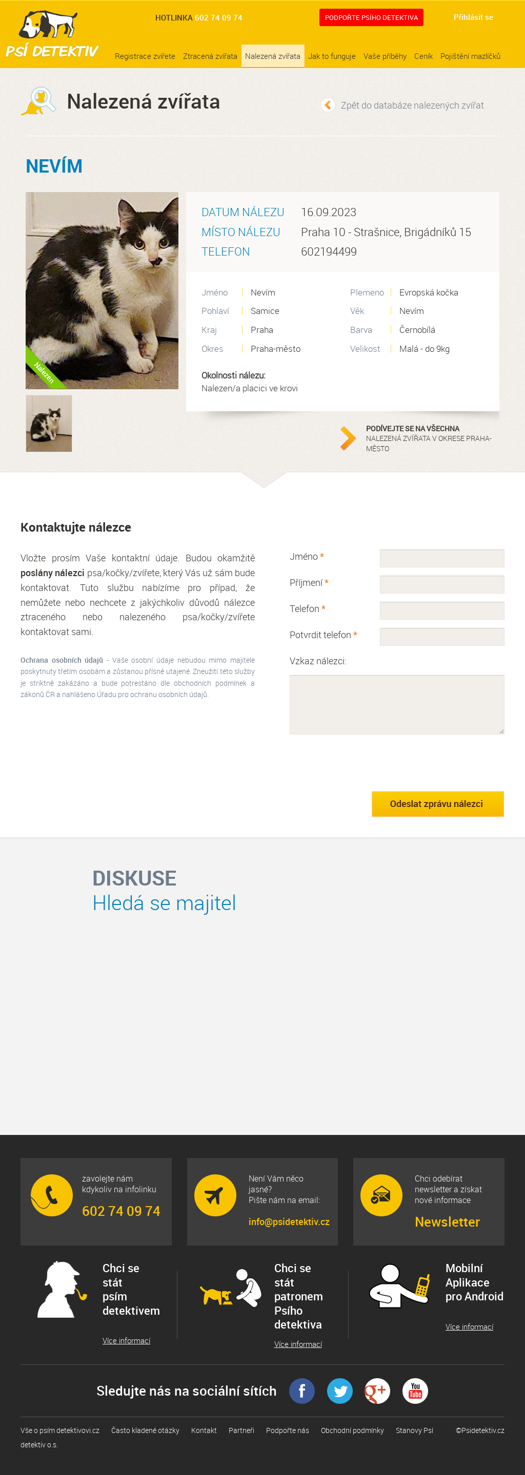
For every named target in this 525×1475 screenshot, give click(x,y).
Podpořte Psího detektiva (371, 17)
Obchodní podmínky (352, 1430)
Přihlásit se (473, 17)
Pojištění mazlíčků (470, 56)
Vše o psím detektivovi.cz (60, 1430)
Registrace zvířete (145, 56)
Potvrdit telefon (323, 634)
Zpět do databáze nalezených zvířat (412, 105)
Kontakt (204, 1430)
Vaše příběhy (385, 56)
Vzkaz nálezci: (318, 661)
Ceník (423, 56)
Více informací (126, 1340)
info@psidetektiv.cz (288, 1221)
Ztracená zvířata (210, 56)
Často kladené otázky (145, 1430)
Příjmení (309, 582)
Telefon (308, 608)
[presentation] (368, 763)
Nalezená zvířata (272, 56)
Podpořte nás (287, 1430)
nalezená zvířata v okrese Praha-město (430, 438)
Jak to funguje (332, 56)
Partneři (241, 1430)
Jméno (307, 556)
